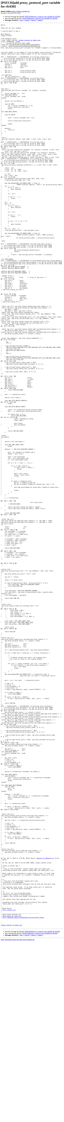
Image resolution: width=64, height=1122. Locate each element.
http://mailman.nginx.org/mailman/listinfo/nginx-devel (23, 1096)
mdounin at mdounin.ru (45, 1025)
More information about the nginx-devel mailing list (17, 1120)
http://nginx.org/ (9, 1087)
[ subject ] (33, 20)
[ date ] (21, 20)
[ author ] (40, 20)
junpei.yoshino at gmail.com (20, 11)
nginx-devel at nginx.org (11, 1094)
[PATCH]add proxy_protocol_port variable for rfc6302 (42, 16)
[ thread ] (27, 20)
